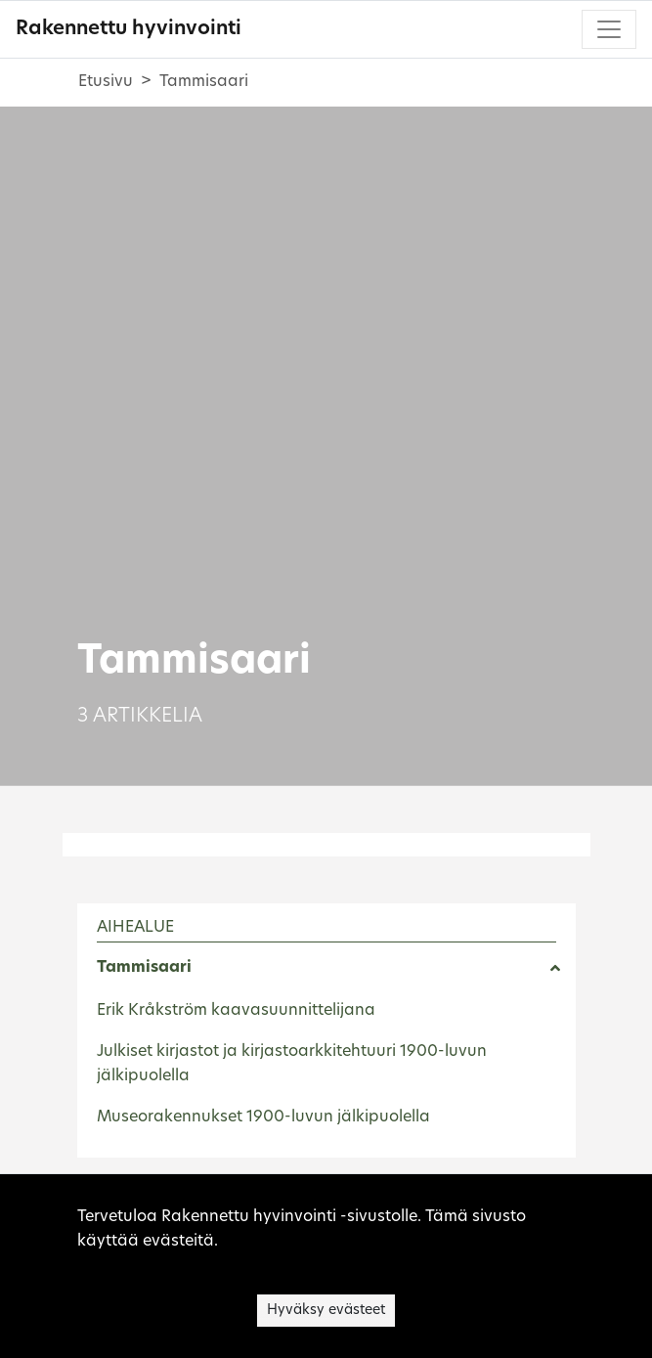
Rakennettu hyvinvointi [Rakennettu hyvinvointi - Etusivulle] (128, 29)
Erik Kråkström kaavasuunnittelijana (236, 1011)
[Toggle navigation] (609, 29)
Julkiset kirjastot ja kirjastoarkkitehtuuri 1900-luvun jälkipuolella (292, 1064)
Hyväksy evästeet (326, 1310)
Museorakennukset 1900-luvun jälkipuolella (263, 1117)
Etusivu (105, 82)
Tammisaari (144, 968)
